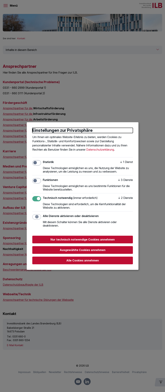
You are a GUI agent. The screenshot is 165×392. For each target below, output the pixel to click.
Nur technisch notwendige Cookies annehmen (82, 239)
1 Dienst (126, 162)
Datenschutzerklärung (100, 149)
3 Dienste (125, 180)
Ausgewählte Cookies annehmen (82, 250)
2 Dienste (125, 198)
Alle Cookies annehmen (82, 260)
